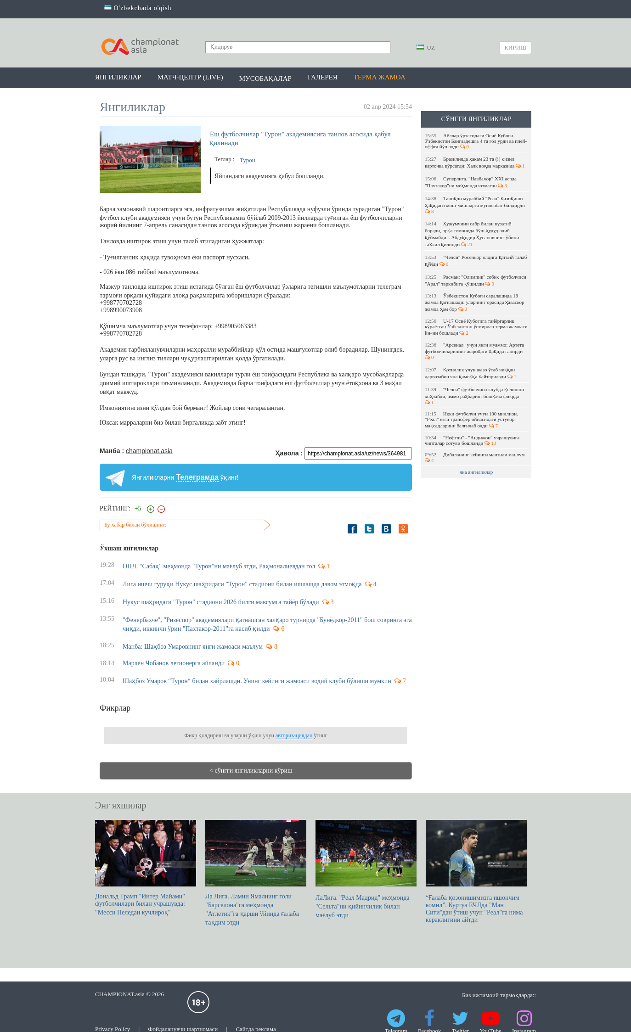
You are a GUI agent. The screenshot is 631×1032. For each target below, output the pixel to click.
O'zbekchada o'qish (138, 8)
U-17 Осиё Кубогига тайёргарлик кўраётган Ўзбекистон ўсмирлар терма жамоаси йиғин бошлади (476, 327)
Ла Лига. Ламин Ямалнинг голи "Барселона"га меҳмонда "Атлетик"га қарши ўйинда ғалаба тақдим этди (255, 873)
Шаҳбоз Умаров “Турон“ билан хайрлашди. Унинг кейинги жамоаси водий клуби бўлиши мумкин (257, 681)
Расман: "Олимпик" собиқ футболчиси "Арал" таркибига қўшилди (475, 280)
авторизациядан (294, 735)
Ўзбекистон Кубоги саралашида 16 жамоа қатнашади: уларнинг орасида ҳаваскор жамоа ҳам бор (474, 302)
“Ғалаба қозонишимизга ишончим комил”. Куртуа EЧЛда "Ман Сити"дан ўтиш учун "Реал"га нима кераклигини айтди (476, 871)
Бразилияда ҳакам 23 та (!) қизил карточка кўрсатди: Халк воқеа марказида (475, 162)
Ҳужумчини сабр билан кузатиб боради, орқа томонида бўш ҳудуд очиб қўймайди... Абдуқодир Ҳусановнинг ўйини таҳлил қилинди (472, 234)
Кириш (515, 47)
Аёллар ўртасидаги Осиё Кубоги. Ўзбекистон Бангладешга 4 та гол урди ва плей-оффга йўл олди (476, 141)
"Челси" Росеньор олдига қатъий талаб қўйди (476, 260)
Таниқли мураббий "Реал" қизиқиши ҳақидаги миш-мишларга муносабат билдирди (475, 205)
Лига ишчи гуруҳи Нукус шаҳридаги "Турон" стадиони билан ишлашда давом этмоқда (242, 584)
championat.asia (149, 450)
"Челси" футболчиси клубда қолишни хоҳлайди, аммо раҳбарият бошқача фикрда (474, 396)
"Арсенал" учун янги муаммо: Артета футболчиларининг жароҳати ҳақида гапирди (474, 351)
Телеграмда (197, 477)
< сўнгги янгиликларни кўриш (251, 770)
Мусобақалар (265, 78)
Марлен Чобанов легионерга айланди (174, 663)
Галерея (323, 77)
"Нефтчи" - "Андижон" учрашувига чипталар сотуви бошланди (472, 440)
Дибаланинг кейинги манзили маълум (475, 457)
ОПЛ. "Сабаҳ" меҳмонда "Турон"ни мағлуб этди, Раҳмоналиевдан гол (219, 566)
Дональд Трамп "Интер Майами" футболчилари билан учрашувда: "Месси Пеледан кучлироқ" (145, 868)
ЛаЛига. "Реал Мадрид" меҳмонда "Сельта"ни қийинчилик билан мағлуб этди (366, 869)
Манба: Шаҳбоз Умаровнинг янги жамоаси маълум (193, 646)
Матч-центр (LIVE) (190, 77)
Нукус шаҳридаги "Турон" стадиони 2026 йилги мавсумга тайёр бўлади (221, 602)
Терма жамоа (380, 77)
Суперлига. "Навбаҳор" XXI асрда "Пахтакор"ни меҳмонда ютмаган (471, 182)
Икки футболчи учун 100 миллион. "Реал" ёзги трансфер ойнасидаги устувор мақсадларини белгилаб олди (471, 419)
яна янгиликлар (476, 472)
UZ (426, 47)
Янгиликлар (118, 77)
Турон (247, 160)
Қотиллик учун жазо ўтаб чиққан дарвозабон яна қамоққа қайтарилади (470, 373)
